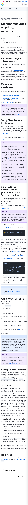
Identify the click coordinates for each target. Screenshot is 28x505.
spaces (19, 329)
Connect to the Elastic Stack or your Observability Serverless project (10, 191)
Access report (24, 1)
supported (17, 114)
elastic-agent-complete (8, 227)
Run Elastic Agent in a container (16, 255)
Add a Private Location (8, 102)
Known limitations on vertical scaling (13, 419)
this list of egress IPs (18, 70)
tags (15, 325)
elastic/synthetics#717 (13, 363)
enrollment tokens (16, 251)
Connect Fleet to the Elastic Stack (10, 98)
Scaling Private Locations (14, 158)
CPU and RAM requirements (10, 386)
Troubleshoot (18, 8)
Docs (2, 8)
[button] (2, 13)
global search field (18, 306)
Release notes (12, 8)
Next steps (6, 454)
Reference (25, 8)
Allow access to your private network (11, 60)
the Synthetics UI (5, 459)
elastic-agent (20, 227)
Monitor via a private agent (7, 85)
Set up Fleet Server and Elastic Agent (11, 95)
